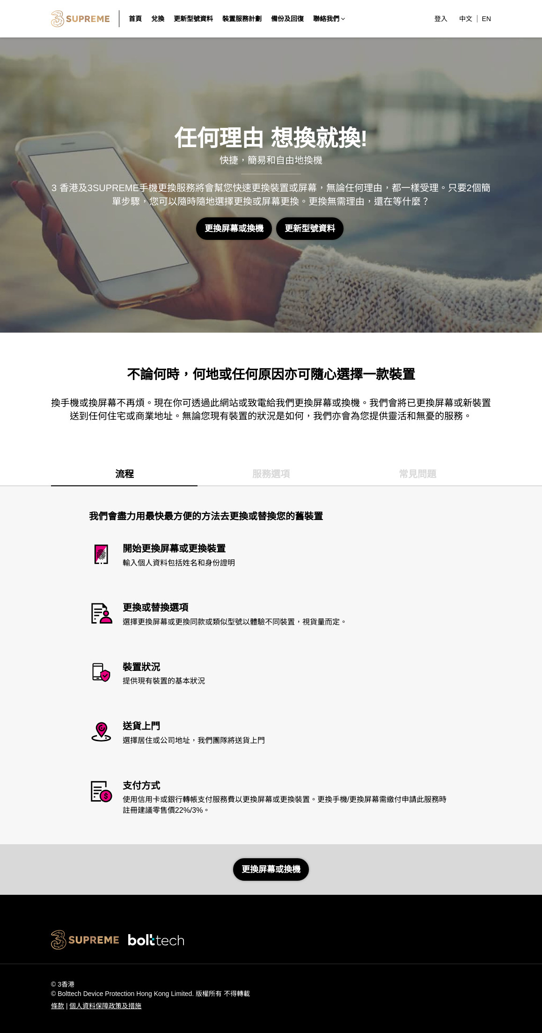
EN (486, 18)
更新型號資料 (310, 228)
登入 (440, 18)
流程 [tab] (124, 474)
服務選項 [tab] (271, 474)
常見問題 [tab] (417, 474)
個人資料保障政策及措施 (105, 1006)
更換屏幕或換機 (234, 228)
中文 (465, 18)
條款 (57, 1006)
